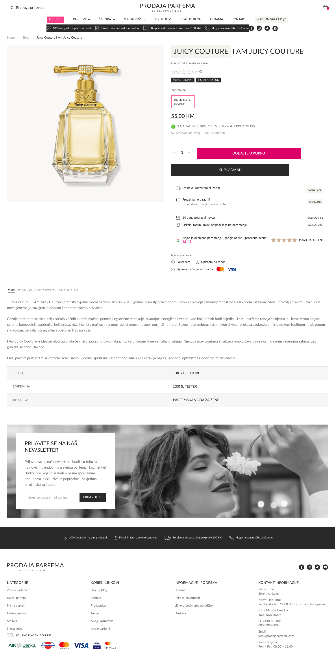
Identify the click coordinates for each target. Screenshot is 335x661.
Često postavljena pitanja (56, 271)
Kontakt (239, 26)
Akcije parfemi (100, 610)
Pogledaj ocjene (311, 221)
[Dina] (48, 626)
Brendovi (163, 26)
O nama (216, 26)
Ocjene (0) (25, 271)
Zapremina (178, 89)
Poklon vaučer (269, 26)
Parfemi (79, 26)
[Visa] (81, 626)
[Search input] (38, 14)
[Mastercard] (64, 626)
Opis (11, 271)
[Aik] (22, 627)
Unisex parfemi (17, 594)
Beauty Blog (190, 26)
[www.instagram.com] (293, 15)
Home (11, 37)
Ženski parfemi (17, 571)
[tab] (11, 271)
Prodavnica (98, 586)
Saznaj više (315, 172)
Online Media (319, 652)
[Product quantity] (182, 151)
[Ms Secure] (111, 627)
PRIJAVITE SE (92, 478)
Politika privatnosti (187, 579)
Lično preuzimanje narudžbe (194, 586)
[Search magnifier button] (12, 14)
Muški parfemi (16, 579)
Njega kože (133, 26)
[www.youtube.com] (309, 14)
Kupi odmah (295, 151)
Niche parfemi (16, 586)
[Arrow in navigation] (61, 27)
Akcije (54, 26)
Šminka (105, 26)
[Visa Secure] (97, 627)
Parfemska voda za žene (196, 381)
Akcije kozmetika (102, 602)
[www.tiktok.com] (301, 15)
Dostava (180, 594)
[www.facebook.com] (285, 15)
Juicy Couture (186, 354)
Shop (26, 37)
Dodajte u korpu (228, 151)
